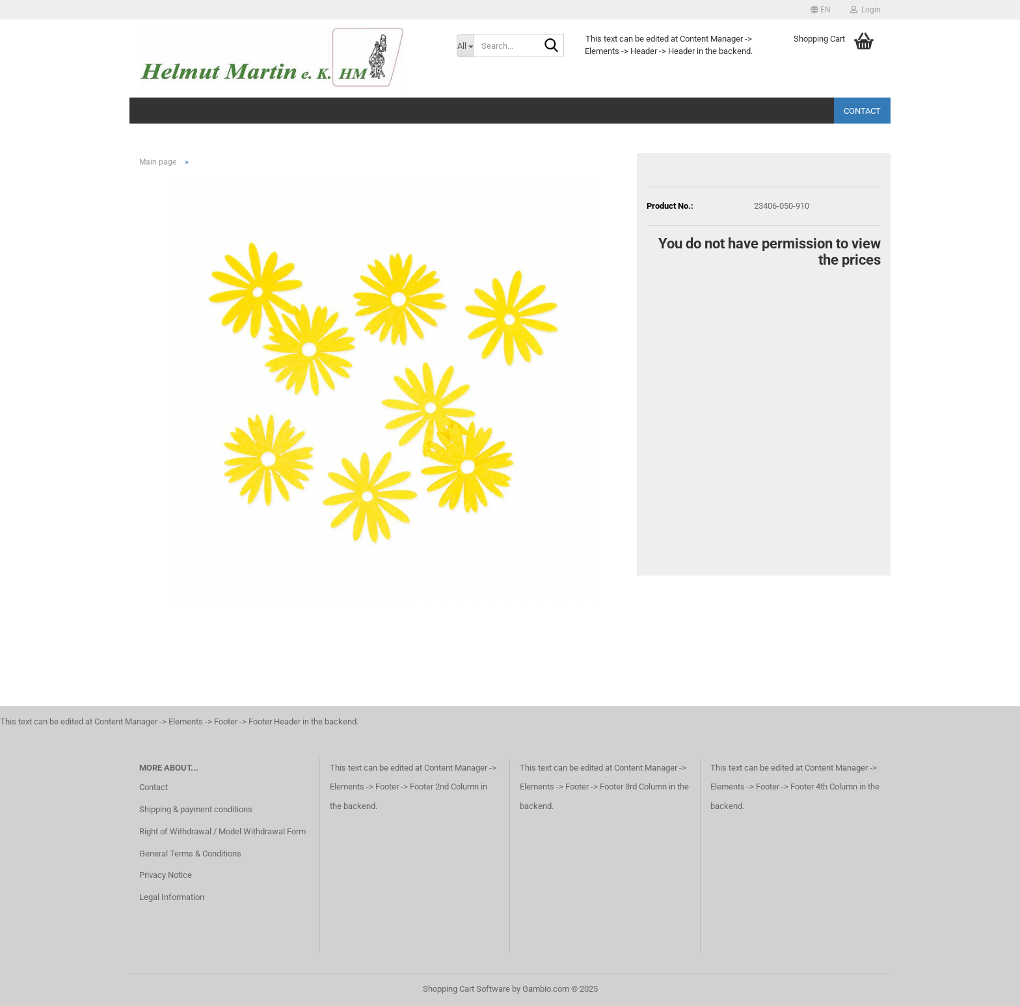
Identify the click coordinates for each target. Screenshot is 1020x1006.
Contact (862, 111)
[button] (820, 10)
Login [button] (865, 9)
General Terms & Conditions (190, 853)
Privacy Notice (165, 875)
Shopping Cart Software (466, 989)
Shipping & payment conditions (195, 809)
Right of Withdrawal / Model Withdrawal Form (222, 831)
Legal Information (171, 897)
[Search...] (465, 45)
